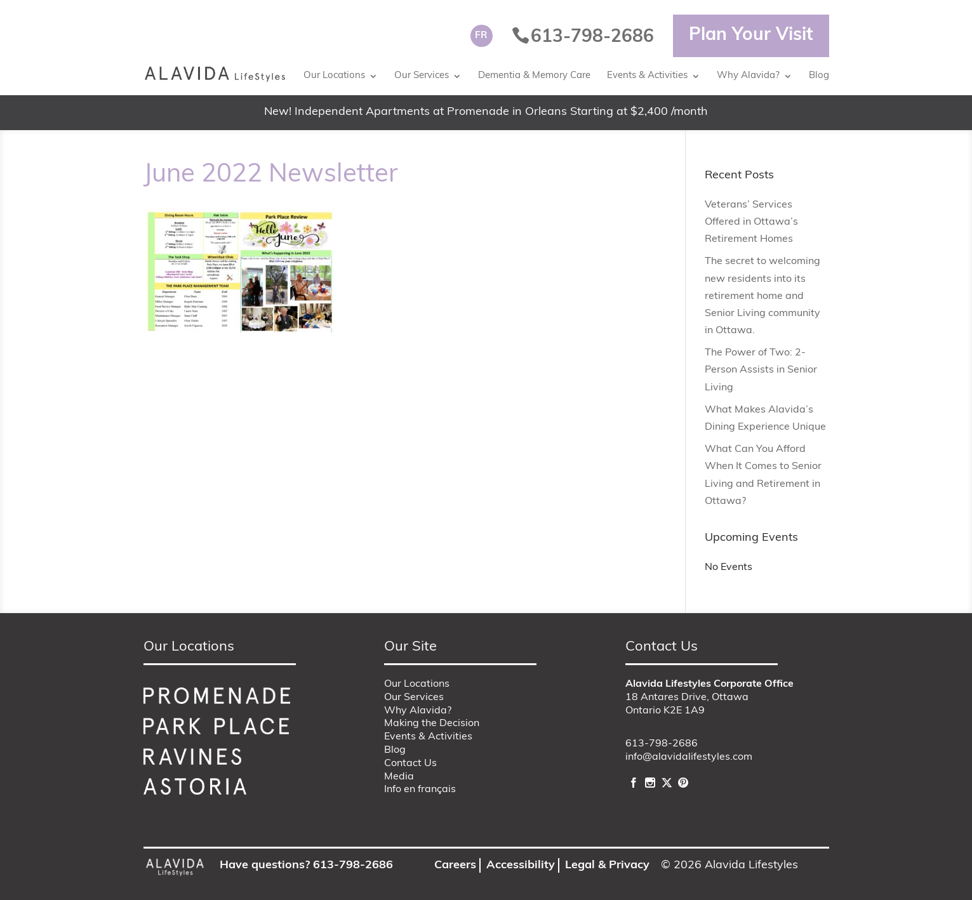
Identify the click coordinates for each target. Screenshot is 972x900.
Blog (819, 76)
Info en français (420, 789)
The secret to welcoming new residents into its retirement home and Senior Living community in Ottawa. (762, 296)
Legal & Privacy (607, 865)
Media (399, 777)
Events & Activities (647, 76)
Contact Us (410, 763)
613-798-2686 (661, 744)
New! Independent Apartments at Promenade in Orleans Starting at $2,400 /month (486, 112)
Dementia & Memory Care (534, 76)
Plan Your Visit (751, 35)
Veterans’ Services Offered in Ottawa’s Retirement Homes (751, 222)
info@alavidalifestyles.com (688, 757)
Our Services (421, 76)
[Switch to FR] (481, 36)
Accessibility (520, 865)
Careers (455, 865)
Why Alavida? (748, 76)
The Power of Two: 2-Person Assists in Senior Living (761, 370)
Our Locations (334, 76)
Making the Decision (431, 723)
